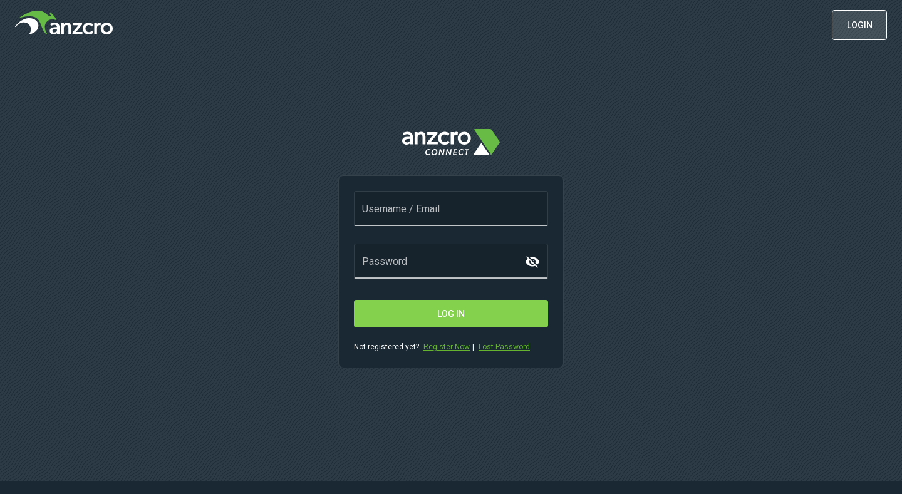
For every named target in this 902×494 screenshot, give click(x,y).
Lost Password (504, 346)
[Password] (442, 268)
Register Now (446, 346)
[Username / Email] (451, 215)
